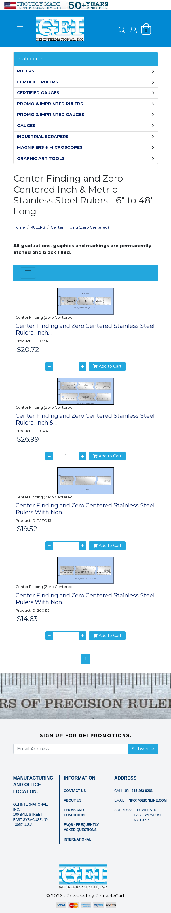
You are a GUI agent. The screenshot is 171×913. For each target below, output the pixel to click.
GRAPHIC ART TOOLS (41, 158)
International (77, 839)
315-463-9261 (142, 791)
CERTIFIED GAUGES (38, 92)
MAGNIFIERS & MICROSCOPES (50, 147)
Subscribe (143, 748)
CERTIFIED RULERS (37, 82)
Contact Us (75, 791)
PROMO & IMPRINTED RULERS (50, 103)
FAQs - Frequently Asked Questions (81, 827)
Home (19, 227)
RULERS (25, 71)
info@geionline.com (147, 800)
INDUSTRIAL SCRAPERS (43, 136)
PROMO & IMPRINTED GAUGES (50, 114)
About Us (73, 800)
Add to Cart (107, 366)
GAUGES (26, 125)
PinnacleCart (110, 896)
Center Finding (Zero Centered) (80, 227)
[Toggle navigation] (28, 273)
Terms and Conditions (74, 812)
